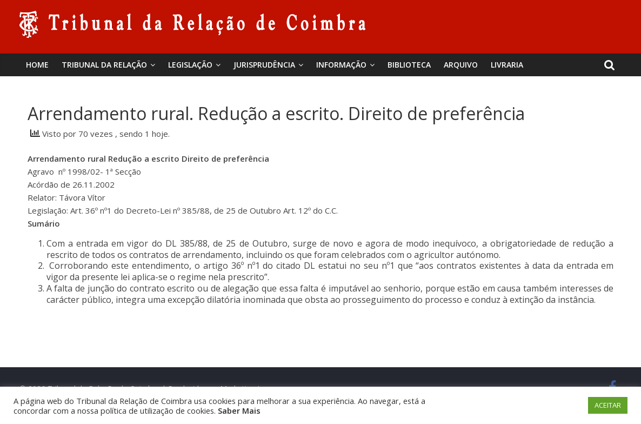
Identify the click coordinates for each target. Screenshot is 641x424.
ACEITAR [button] (608, 405)
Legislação (190, 64)
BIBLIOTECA (409, 64)
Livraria (507, 64)
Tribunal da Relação (104, 64)
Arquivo (461, 64)
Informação (341, 64)
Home (37, 64)
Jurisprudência (264, 64)
